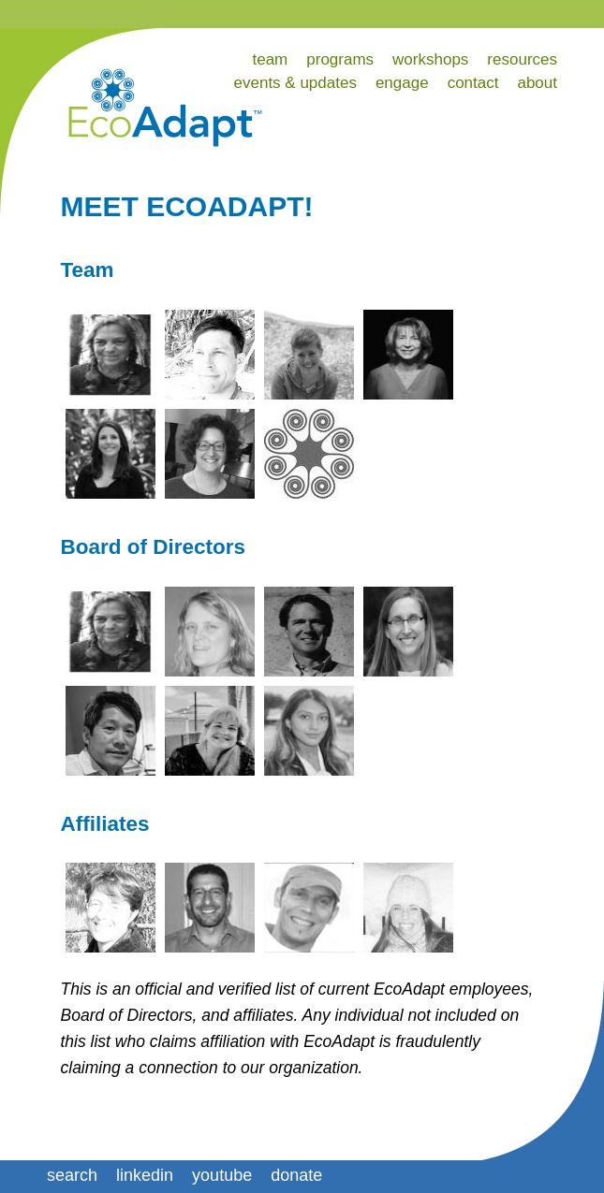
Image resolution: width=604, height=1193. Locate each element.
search (72, 1175)
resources (522, 59)
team (269, 59)
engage (402, 83)
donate (296, 1175)
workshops (430, 59)
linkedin (144, 1175)
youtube (222, 1175)
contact (473, 83)
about (537, 83)
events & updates (295, 83)
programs (340, 59)
